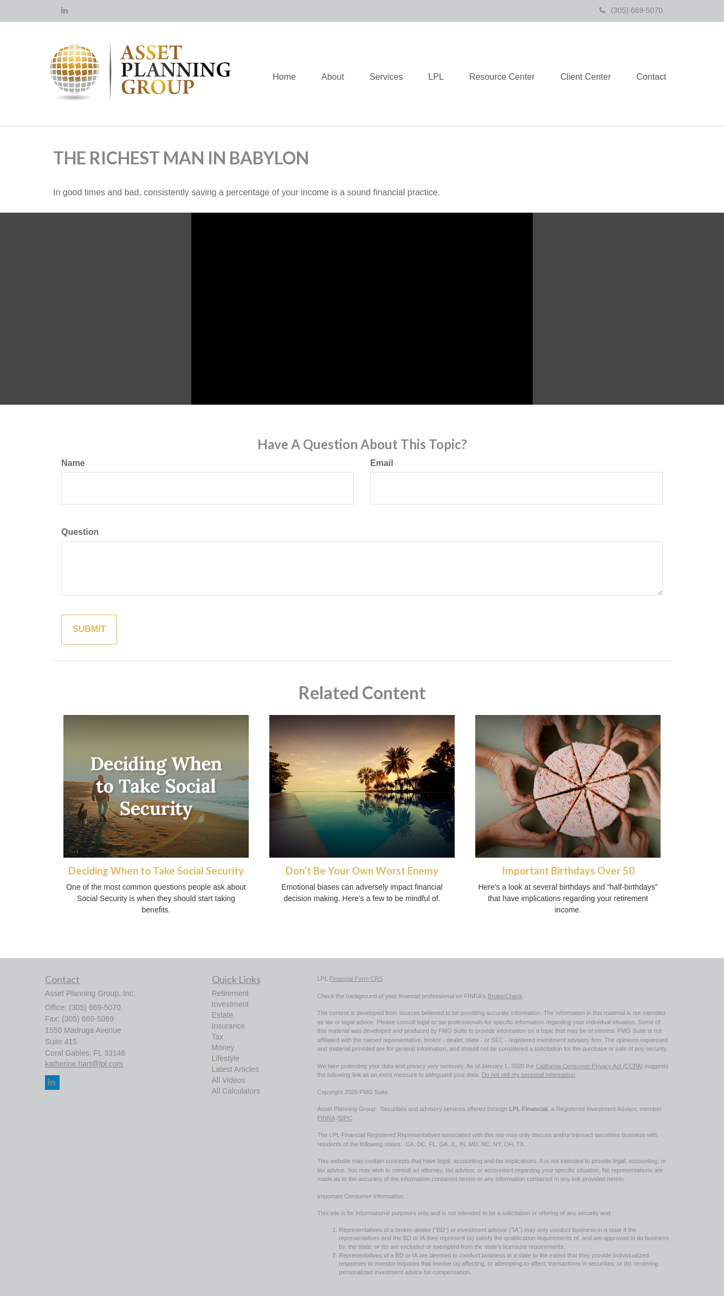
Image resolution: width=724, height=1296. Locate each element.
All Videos (228, 1080)
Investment (230, 1004)
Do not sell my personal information (528, 1074)
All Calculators (236, 1091)
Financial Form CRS (356, 978)
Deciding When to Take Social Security (156, 871)
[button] (324, 74)
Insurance (228, 1026)
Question (80, 532)
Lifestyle (226, 1058)
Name (73, 463)
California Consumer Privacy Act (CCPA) (589, 1066)
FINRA (326, 1118)
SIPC (345, 1118)
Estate (223, 1015)
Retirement (230, 993)
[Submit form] (89, 629)
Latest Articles (235, 1069)
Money (223, 1047)
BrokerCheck (505, 996)
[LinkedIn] (64, 10)
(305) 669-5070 (631, 10)
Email (381, 463)
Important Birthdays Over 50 (568, 871)
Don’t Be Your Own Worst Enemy (362, 871)
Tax (218, 1036)
